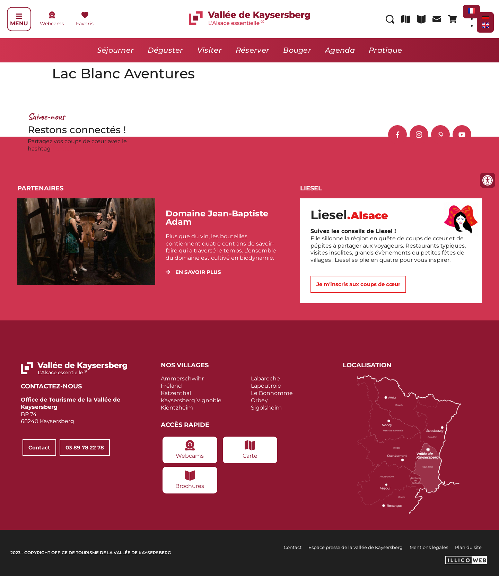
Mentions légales (429, 547)
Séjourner (115, 50)
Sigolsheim (266, 407)
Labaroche (265, 378)
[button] (193, 272)
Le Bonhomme (272, 393)
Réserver (252, 50)
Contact (292, 547)
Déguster (165, 50)
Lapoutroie (266, 385)
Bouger (297, 50)
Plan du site (468, 547)
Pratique (385, 50)
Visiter (209, 50)
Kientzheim (177, 407)
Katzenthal (176, 393)
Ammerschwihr (182, 378)
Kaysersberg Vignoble (191, 400)
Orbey (259, 400)
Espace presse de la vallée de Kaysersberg (355, 547)
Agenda (340, 50)
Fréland (171, 385)
